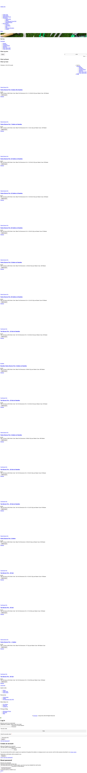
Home (1, 36)
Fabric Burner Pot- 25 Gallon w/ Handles (11, 297)
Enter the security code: (6, 734)
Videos (6, 20)
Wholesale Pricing (7, 16)
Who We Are (6, 23)
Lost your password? (5, 740)
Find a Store (5, 692)
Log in (1, 757)
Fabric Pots (5, 14)
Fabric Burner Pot (4, 87)
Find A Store (5, 15)
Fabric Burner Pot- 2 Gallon (8, 538)
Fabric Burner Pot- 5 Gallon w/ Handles (11, 262)
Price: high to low (7, 49)
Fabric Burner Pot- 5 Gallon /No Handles (11, 89)
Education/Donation (9, 28)
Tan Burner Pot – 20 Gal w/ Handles (10, 469)
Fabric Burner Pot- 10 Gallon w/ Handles (11, 158)
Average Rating (6, 45)
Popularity (5, 44)
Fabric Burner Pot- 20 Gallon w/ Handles (11, 228)
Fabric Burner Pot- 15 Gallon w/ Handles (11, 193)
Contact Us (5, 706)
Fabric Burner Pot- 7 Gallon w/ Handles (11, 124)
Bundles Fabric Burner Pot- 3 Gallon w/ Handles (13, 366)
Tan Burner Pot (3, 329)
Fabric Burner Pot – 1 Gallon (8, 642)
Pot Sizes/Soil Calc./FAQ (10, 21)
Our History (7, 25)
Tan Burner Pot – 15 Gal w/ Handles (10, 400)
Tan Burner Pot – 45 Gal (7, 607)
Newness (5, 46)
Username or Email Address (18, 725)
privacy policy (73, 752)
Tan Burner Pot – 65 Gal (7, 676)
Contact (7, 29)
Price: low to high (7, 47)
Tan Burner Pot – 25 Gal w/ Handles (10, 504)
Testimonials (8, 19)
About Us (7, 24)
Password (14, 726)
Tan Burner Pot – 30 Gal (7, 573)
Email (15, 749)
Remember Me (5, 737)
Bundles (2, 363)
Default (4, 43)
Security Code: (4, 728)
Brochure (5, 712)
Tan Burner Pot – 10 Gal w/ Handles (10, 331)
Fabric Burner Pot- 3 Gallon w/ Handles (11, 435)
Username (14, 748)
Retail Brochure (8, 22)
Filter (2, 54)
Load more (2, 685)
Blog (6, 26)
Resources (5, 18)
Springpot (35, 715)
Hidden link (2, 6)
